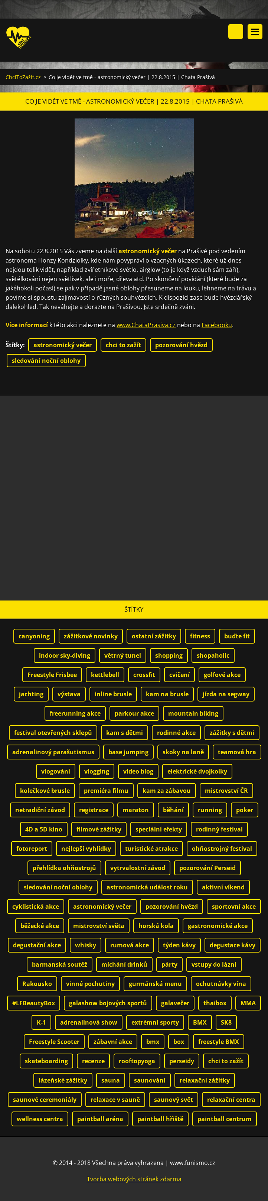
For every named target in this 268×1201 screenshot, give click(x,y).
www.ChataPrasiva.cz (146, 325)
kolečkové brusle (45, 791)
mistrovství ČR (226, 791)
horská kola (156, 926)
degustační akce (37, 945)
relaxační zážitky (205, 1081)
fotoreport (31, 849)
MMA (248, 1003)
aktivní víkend (223, 887)
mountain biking (193, 714)
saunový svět (173, 1100)
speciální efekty (158, 830)
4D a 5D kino (43, 830)
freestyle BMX (218, 1042)
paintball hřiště (160, 1119)
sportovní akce (234, 907)
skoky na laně (183, 752)
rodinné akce (176, 733)
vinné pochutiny (90, 984)
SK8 (226, 1023)
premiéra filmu (106, 791)
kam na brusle (167, 694)
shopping (169, 656)
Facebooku (217, 325)
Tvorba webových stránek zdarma (134, 1179)
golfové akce (222, 675)
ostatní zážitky (154, 636)
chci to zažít (123, 345)
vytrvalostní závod (137, 868)
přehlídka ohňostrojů (64, 868)
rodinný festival (219, 830)
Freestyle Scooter (54, 1042)
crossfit (144, 675)
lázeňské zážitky (63, 1081)
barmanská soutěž (59, 965)
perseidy (181, 1061)
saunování (150, 1081)
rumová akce (129, 945)
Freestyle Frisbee (52, 675)
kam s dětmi (124, 733)
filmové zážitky (98, 830)
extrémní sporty (155, 1023)
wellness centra (40, 1119)
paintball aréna (100, 1119)
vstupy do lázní (214, 965)
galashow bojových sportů (108, 1003)
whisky (85, 945)
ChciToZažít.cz (23, 77)
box (178, 1042)
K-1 (41, 1023)
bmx (152, 1042)
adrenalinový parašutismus (53, 752)
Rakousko (37, 984)
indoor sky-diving (64, 656)
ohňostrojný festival (222, 849)
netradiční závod (40, 810)
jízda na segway (226, 694)
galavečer (175, 1003)
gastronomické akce (218, 926)
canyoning (34, 636)
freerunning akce (75, 714)
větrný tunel (122, 656)
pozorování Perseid (207, 868)
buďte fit (237, 636)
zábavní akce (113, 1042)
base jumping (128, 752)
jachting (31, 694)
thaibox (214, 1003)
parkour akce (134, 714)
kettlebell (105, 675)
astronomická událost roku (147, 887)
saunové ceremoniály (44, 1100)
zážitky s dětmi (232, 733)
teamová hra (237, 752)
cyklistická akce (35, 907)
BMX (200, 1023)
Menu (255, 31)
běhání (173, 810)
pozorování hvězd (181, 345)
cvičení (179, 675)
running (210, 810)
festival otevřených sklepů (53, 733)
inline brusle (113, 694)
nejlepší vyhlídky (86, 849)
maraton (135, 810)
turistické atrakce (151, 849)
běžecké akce (39, 926)
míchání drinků (124, 965)
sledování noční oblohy (46, 361)
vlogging (96, 772)
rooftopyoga (137, 1061)
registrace (93, 810)
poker (244, 810)
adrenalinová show (88, 1023)
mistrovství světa (98, 926)
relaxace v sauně (115, 1100)
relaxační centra (231, 1100)
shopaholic (213, 656)
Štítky (14, 345)
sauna (110, 1081)
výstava (69, 694)
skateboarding (46, 1061)
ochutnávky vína (221, 984)
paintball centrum (224, 1119)
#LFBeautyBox (33, 1003)
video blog (138, 772)
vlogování (55, 772)
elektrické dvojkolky (197, 772)
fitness (200, 636)
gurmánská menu (155, 984)
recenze (93, 1061)
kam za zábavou (167, 791)
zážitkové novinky (91, 636)
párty (169, 965)
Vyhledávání (235, 31)
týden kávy (179, 945)
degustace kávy (232, 945)
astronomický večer (62, 345)
